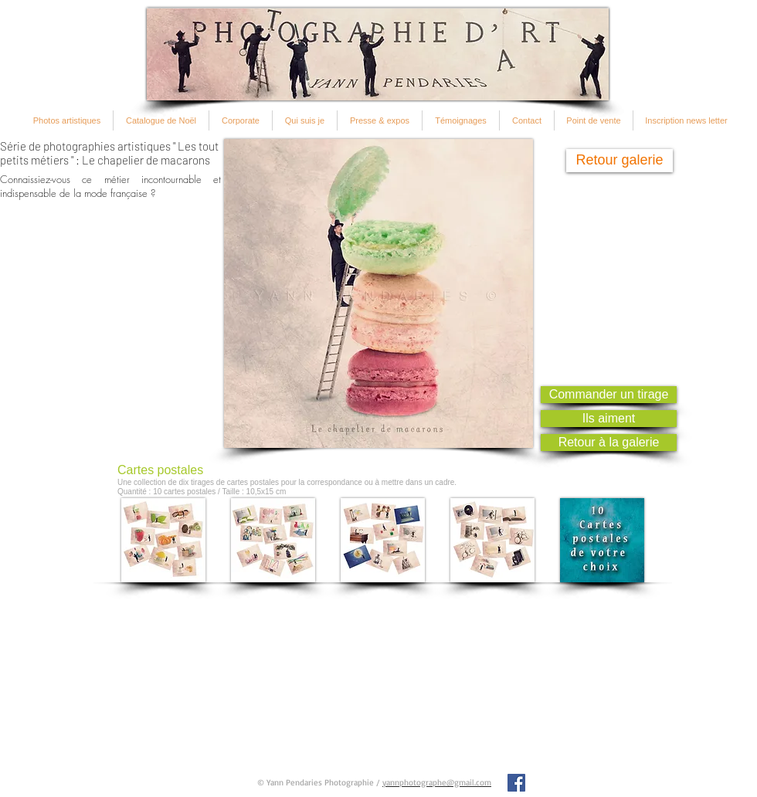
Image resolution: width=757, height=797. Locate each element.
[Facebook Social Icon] (516, 783)
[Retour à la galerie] (609, 442)
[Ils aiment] (609, 418)
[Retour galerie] (619, 160)
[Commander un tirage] (609, 394)
